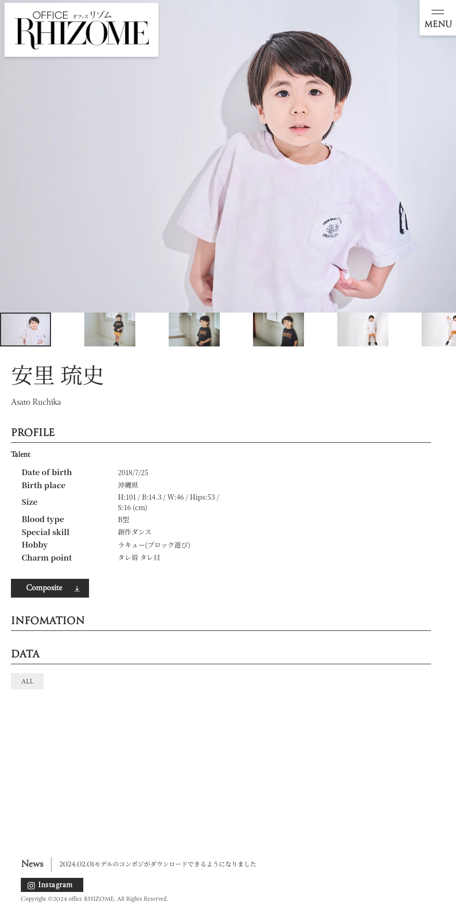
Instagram (55, 885)
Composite (44, 588)
